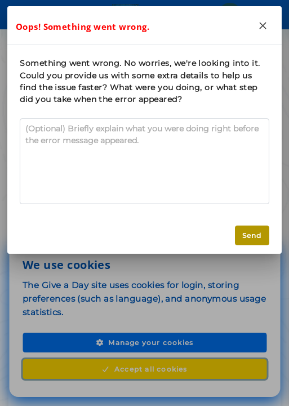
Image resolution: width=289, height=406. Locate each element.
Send (252, 235)
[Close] (263, 25)
